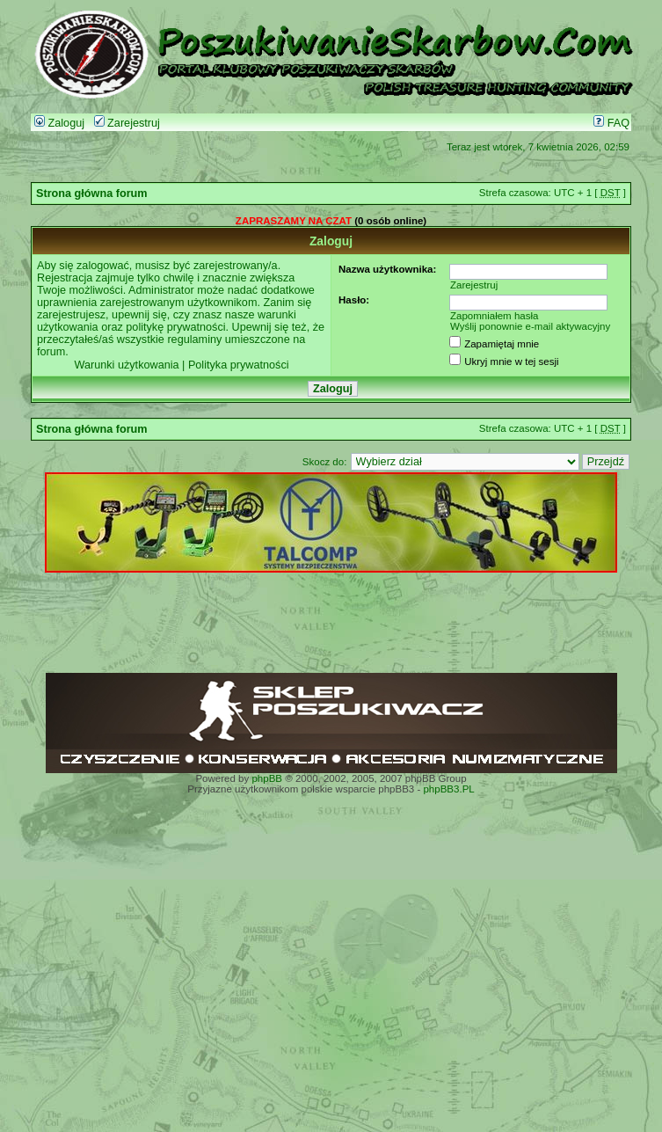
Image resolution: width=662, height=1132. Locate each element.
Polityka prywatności (238, 365)
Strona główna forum (92, 193)
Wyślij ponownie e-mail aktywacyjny (530, 326)
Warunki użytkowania (126, 365)
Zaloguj (59, 123)
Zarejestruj (127, 123)
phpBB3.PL (448, 789)
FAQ (611, 123)
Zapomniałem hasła (494, 315)
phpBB (266, 778)
